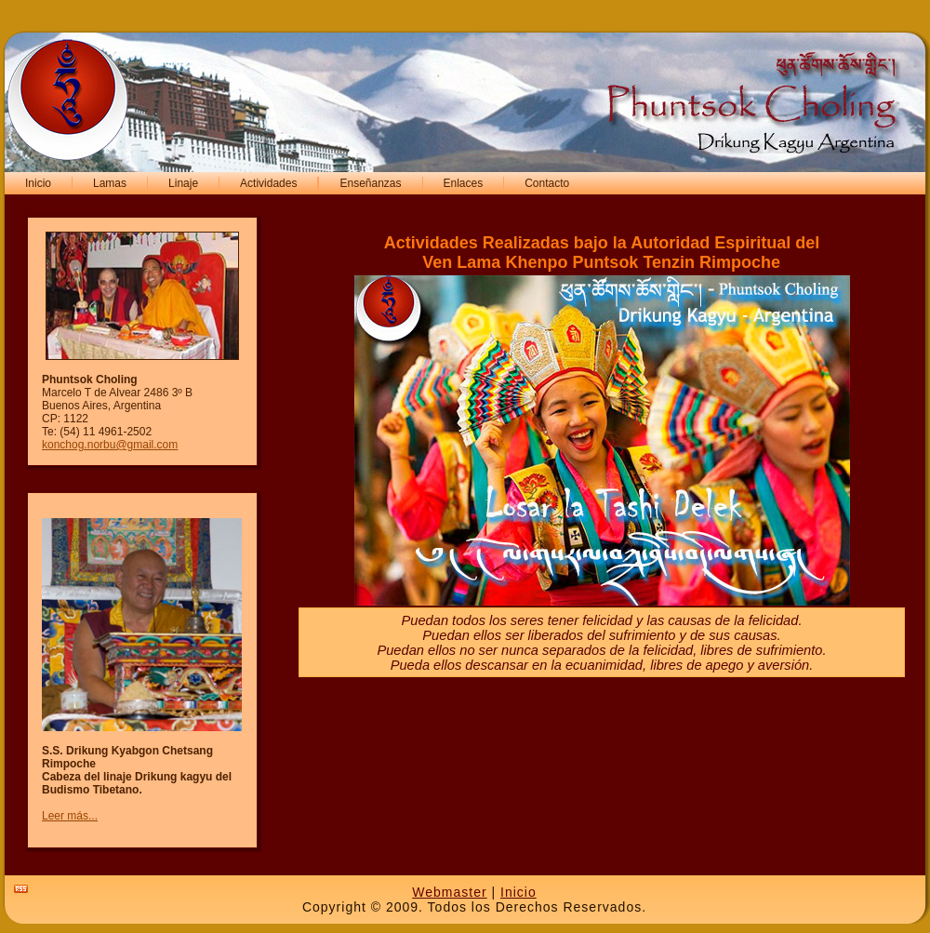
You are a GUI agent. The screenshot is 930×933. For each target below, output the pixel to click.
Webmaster (449, 892)
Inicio (518, 892)
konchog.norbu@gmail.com (110, 444)
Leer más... (70, 815)
